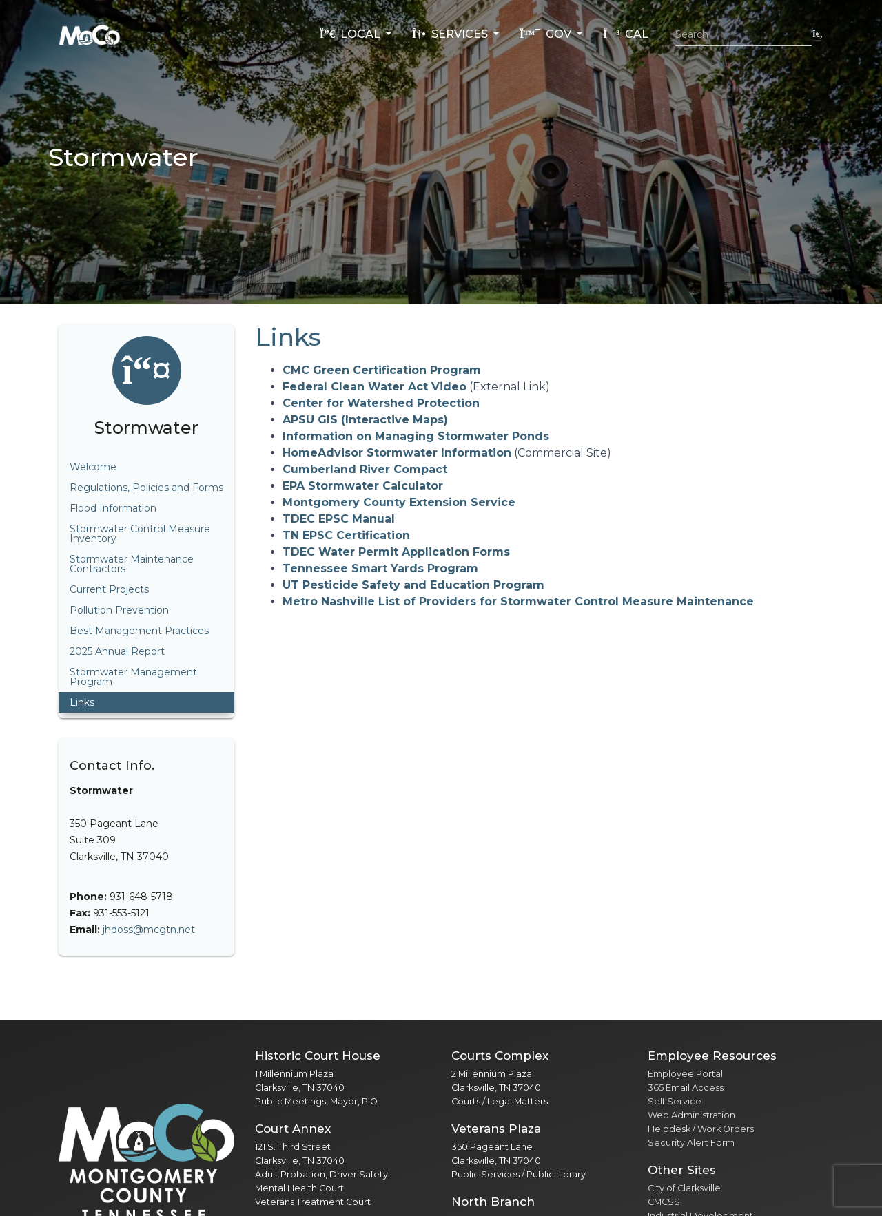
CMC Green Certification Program (382, 370)
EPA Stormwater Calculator (363, 485)
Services (451, 34)
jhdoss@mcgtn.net (149, 929)
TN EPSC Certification (346, 535)
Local (351, 34)
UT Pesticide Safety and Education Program (413, 584)
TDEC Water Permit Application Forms (396, 551)
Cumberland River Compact (365, 469)
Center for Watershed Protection (381, 403)
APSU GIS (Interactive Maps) (365, 419)
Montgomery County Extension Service (399, 502)
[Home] (90, 34)
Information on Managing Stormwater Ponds (416, 436)
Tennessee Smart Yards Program (380, 568)
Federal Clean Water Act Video (374, 386)
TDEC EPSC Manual (339, 518)
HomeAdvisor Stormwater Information (397, 452)
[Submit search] (817, 34)
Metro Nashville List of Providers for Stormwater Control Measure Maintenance (518, 601)
